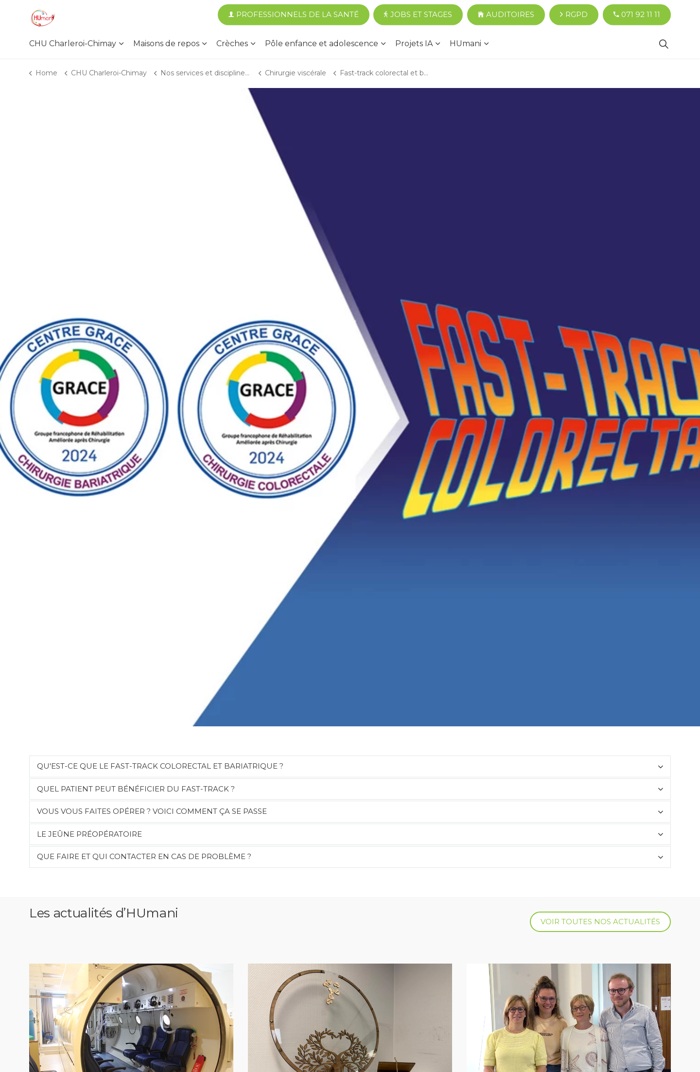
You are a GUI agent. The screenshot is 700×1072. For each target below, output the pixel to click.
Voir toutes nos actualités (600, 922)
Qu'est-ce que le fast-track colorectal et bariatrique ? (160, 766)
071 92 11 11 (637, 14)
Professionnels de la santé (293, 14)
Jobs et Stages (418, 14)
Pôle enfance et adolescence (321, 43)
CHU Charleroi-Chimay (72, 43)
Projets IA (414, 43)
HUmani (465, 43)
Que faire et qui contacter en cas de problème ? (144, 856)
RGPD (573, 14)
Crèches (232, 43)
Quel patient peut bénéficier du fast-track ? (136, 788)
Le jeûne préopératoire (89, 834)
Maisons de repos (166, 43)
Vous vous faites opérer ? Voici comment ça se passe (152, 811)
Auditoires (506, 14)
